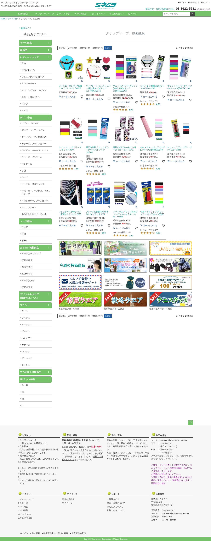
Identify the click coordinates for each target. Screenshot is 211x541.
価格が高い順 (97, 48)
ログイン (182, 2)
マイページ (98, 13)
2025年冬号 (27, 267)
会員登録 (192, 2)
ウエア (25, 227)
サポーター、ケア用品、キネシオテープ (36, 192)
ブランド (24, 305)
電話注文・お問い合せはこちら (160, 9)
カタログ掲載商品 (29, 247)
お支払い (25, 434)
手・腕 (25, 385)
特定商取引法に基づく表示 (55, 533)
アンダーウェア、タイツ (33, 130)
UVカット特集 (27, 379)
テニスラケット (29, 207)
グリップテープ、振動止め (34, 137)
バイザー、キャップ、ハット (35, 150)
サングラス (27, 164)
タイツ (25, 110)
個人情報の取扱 (79, 533)
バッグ (25, 177)
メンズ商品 (26, 221)
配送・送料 (70, 434)
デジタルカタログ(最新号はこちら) (29, 296)
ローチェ (26, 365)
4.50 (158, 104)
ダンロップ (27, 358)
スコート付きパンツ (31, 97)
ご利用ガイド (204, 2)
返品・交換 (114, 434)
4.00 (104, 174)
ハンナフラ (27, 338)
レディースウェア (29, 57)
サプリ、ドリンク (30, 123)
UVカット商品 (24, 514)
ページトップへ (190, 422)
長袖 (24, 63)
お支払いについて (115, 507)
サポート (114, 493)
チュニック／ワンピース (33, 77)
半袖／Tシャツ (28, 70)
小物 (24, 234)
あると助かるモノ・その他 (34, 214)
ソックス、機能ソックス (33, 184)
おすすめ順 (72, 48)
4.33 (158, 169)
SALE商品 (80, 13)
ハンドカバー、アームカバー (35, 201)
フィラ (25, 311)
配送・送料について (116, 503)
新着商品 (23, 13)
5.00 (131, 110)
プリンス (26, 318)
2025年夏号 (27, 287)
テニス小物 (63, 13)
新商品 (23, 50)
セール (25, 240)
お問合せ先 (159, 434)
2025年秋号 (27, 274)
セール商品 (26, 43)
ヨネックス (27, 324)
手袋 (24, 170)
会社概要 (159, 493)
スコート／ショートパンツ (34, 90)
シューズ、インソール (32, 157)
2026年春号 (27, 260)
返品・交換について (116, 510)
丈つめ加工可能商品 (30, 372)
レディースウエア (44, 13)
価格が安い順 (84, 48)
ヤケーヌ (26, 345)
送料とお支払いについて (37, 480)
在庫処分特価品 (25, 518)
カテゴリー (25, 493)
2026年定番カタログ (31, 253)
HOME (3, 19)
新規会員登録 (68, 499)
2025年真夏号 (28, 280)
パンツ (25, 104)
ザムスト (26, 331)
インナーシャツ (29, 83)
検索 (192, 14)
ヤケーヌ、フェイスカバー (34, 143)
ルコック (26, 351)
